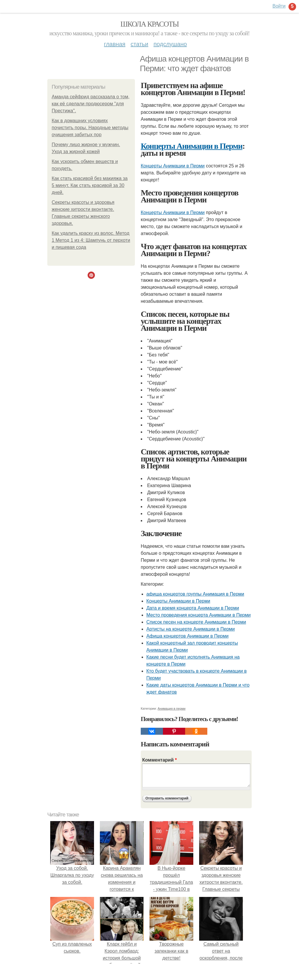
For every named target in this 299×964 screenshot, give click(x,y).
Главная (114, 44)
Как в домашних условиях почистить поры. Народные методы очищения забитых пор (90, 127)
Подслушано (170, 44)
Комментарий (159, 759)
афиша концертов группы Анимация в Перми (195, 594)
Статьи (139, 44)
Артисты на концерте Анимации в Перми (190, 629)
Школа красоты (149, 24)
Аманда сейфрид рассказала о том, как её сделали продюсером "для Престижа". (90, 103)
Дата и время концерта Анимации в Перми (192, 608)
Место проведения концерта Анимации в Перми (198, 615)
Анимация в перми (172, 708)
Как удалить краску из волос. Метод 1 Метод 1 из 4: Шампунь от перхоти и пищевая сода (91, 240)
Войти (279, 6)
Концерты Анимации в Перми (191, 146)
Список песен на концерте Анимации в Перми (196, 622)
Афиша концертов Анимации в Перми (187, 636)
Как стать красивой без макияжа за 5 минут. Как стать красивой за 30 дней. (90, 185)
